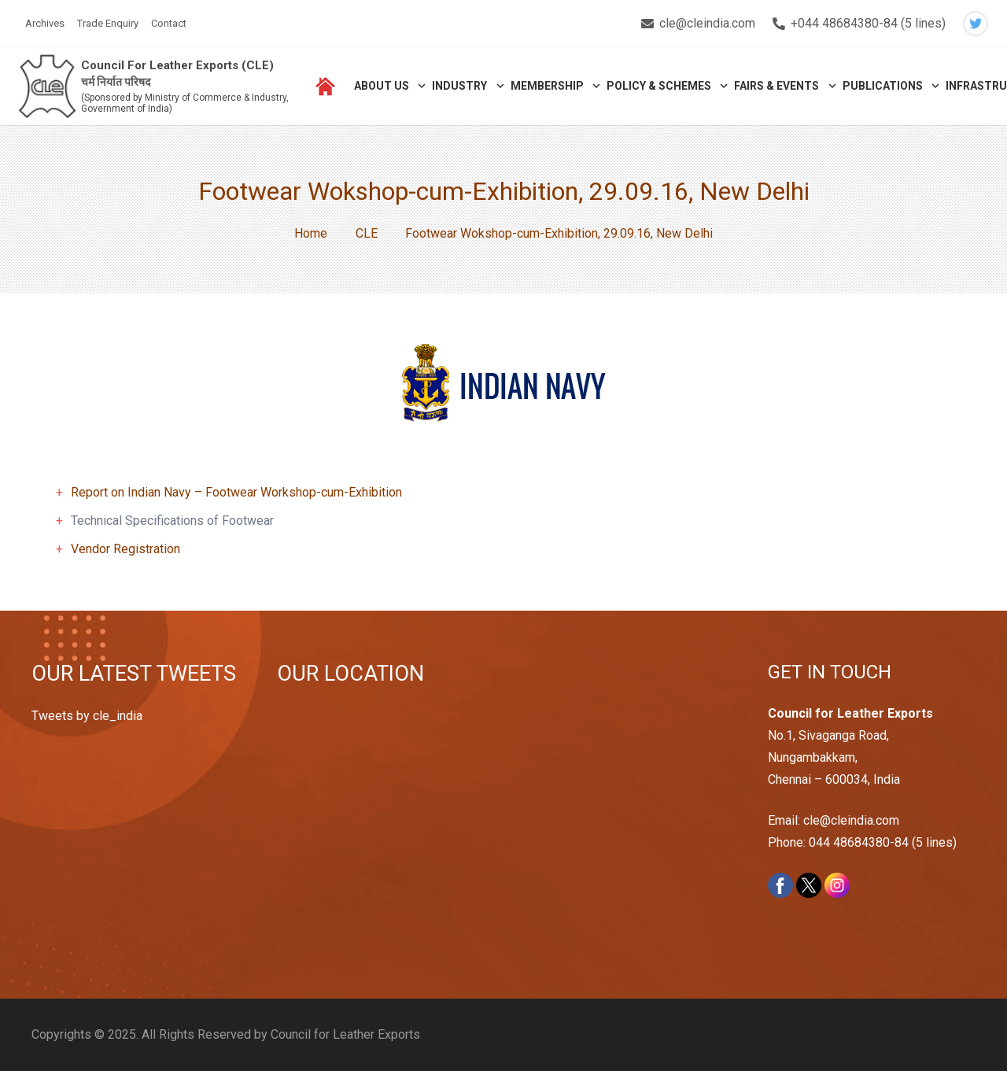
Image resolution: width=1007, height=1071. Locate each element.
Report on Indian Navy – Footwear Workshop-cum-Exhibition (236, 492)
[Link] (48, 87)
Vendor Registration (125, 548)
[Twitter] (975, 23)
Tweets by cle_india (86, 715)
